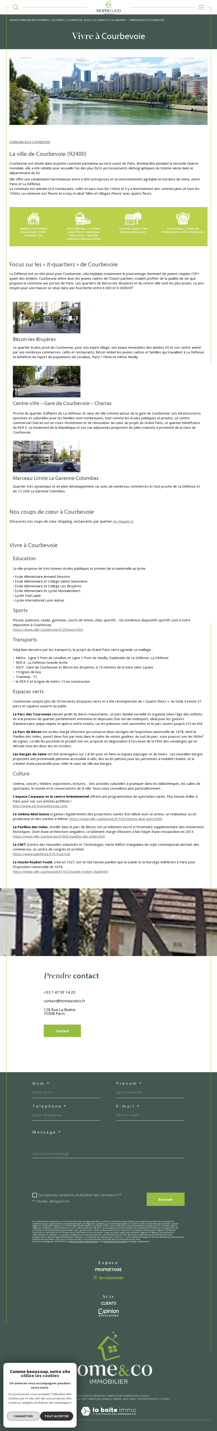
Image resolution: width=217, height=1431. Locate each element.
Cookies (164, 1399)
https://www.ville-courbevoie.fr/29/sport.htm (48, 629)
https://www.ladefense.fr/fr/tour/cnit (41, 854)
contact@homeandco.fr (64, 1010)
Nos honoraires (58, 1399)
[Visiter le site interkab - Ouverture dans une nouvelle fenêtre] (108, 1313)
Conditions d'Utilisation (115, 1241)
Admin (117, 1399)
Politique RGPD (147, 1399)
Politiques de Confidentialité (83, 1241)
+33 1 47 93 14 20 (59, 1002)
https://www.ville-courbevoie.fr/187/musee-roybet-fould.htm (60, 871)
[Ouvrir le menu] (201, 7)
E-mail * (128, 1106)
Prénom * (129, 1083)
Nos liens (129, 1399)
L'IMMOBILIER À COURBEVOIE (29, 142)
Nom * (41, 1083)
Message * (47, 1132)
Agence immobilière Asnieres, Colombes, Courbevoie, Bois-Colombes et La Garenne (67, 20)
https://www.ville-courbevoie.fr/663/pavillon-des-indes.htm (59, 836)
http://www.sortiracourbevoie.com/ (40, 806)
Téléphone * (49, 1106)
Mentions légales (100, 1399)
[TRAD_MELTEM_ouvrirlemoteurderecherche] (16, 7)
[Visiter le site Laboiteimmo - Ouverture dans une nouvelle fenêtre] (108, 1417)
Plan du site (78, 1399)
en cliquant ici (123, 521)
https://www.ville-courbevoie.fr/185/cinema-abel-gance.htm (115, 818)
